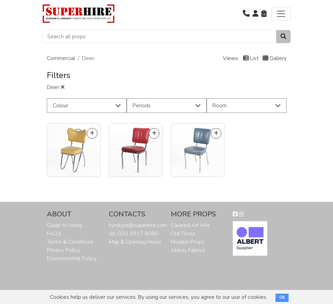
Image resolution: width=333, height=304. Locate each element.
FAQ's (54, 233)
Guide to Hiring (64, 225)
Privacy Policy (63, 250)
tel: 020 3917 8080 (133, 233)
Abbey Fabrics (188, 250)
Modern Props (188, 242)
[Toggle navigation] (281, 14)
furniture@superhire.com (138, 225)
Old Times (183, 233)
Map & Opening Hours (135, 242)
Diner (56, 87)
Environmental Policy (71, 258)
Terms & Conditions (70, 242)
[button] (246, 13)
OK (282, 297)
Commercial (61, 58)
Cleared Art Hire (190, 225)
